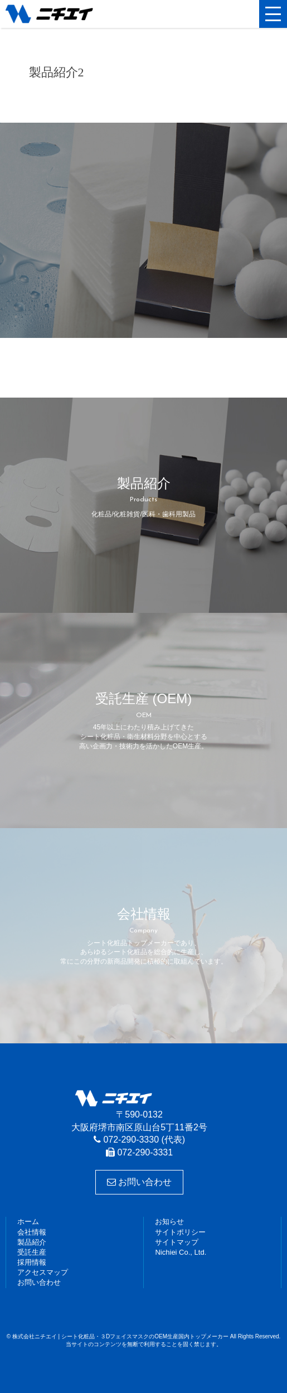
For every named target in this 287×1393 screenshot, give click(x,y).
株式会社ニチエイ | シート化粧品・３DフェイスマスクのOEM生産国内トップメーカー (58, 14)
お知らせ (169, 1221)
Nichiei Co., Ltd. (180, 1252)
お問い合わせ (139, 1182)
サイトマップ (176, 1242)
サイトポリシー (180, 1232)
